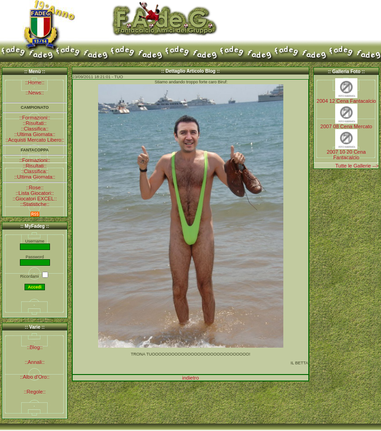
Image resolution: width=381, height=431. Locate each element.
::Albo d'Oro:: (35, 377)
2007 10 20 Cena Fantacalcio (346, 154)
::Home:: (34, 82)
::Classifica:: (34, 128)
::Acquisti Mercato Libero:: (34, 140)
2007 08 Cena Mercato (346, 126)
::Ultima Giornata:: (35, 134)
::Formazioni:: (34, 117)
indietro (190, 378)
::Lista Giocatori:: (35, 193)
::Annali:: (35, 362)
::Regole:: (34, 391)
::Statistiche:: (35, 204)
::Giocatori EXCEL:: (34, 198)
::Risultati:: (34, 123)
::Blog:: (35, 347)
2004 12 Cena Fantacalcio (346, 101)
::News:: (34, 92)
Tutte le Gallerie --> (357, 166)
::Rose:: (35, 187)
